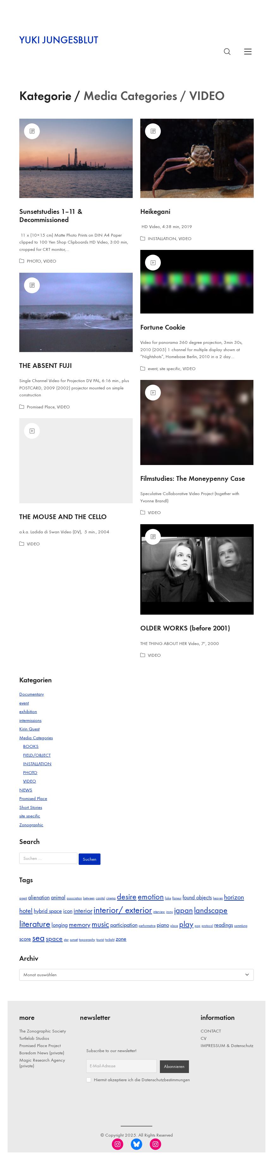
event (152, 368)
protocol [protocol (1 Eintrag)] (207, 926)
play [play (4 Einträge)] (186, 924)
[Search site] (227, 51)
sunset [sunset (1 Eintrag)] (74, 940)
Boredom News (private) (41, 1053)
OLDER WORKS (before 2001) (185, 628)
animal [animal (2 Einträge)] (58, 897)
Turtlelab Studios (34, 1038)
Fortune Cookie (162, 327)
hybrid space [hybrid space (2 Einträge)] (48, 911)
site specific (170, 368)
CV (203, 1038)
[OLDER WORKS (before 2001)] (196, 569)
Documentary (31, 694)
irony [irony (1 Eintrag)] (169, 912)
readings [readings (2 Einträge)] (223, 925)
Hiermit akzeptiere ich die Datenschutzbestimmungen (138, 1079)
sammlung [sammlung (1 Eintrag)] (240, 926)
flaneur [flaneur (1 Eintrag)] (176, 898)
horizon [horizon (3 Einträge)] (234, 897)
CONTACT (211, 1031)
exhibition (28, 711)
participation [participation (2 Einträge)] (123, 925)
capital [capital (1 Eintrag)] (100, 898)
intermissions (30, 720)
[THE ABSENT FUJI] (75, 312)
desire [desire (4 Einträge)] (126, 897)
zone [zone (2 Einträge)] (121, 939)
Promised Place (41, 407)
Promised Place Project (40, 1045)
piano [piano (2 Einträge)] (163, 925)
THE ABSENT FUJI (45, 365)
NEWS (25, 790)
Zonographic (31, 825)
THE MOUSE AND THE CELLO (63, 516)
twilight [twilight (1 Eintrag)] (109, 940)
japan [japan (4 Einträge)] (183, 910)
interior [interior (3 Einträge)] (83, 911)
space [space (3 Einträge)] (54, 938)
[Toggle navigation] (248, 51)
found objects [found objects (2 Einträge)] (197, 897)
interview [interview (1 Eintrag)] (159, 912)
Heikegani (155, 211)
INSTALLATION (162, 238)
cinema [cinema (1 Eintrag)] (111, 898)
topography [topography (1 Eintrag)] (87, 940)
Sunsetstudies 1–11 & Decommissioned (50, 215)
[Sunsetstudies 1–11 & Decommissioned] (75, 158)
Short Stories (30, 807)
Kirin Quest (29, 729)
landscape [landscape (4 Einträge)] (211, 910)
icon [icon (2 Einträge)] (67, 911)
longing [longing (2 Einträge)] (60, 925)
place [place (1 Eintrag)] (174, 926)
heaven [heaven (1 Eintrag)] (218, 898)
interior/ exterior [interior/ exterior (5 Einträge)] (123, 909)
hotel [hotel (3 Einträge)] (26, 911)
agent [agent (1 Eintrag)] (23, 898)
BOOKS (31, 746)
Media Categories (36, 738)
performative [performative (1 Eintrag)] (147, 926)
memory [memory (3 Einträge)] (79, 925)
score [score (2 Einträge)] (25, 939)
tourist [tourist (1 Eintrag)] (100, 940)
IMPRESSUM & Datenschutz (227, 1045)
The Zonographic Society (42, 1031)
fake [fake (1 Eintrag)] (168, 898)
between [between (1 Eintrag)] (88, 898)
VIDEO (49, 261)
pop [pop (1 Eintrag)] (197, 926)
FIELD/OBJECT (37, 755)
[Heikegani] (196, 158)
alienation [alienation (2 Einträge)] (39, 897)
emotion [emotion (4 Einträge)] (151, 897)
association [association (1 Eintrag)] (74, 898)
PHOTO (34, 261)
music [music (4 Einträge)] (100, 924)
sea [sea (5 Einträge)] (38, 937)
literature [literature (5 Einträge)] (34, 923)
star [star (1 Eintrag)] (66, 940)
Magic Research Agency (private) (42, 1063)
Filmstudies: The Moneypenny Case (192, 478)
